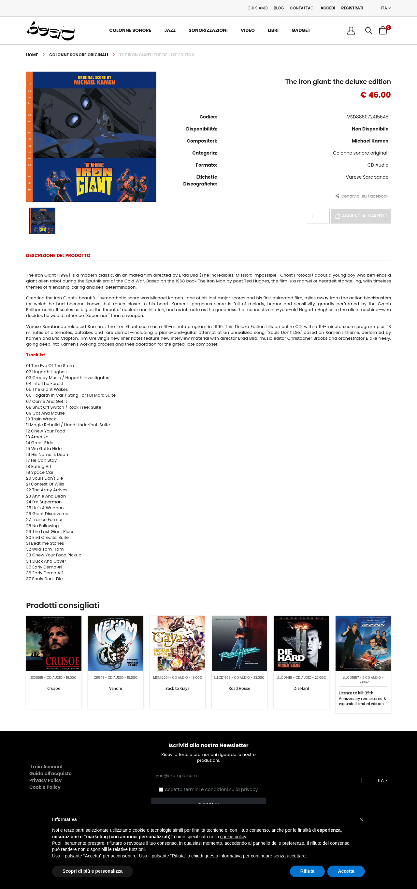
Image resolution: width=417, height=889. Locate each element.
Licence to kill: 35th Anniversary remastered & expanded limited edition (362, 698)
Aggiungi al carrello (365, 216)
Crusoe (53, 688)
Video (248, 30)
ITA (384, 8)
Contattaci (302, 8)
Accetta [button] (346, 871)
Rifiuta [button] (307, 871)
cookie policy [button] (233, 836)
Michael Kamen (370, 141)
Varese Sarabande (367, 177)
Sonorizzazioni (208, 30)
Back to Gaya (177, 688)
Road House (240, 688)
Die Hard (301, 688)
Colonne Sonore (130, 30)
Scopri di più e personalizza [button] (92, 871)
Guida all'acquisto (50, 773)
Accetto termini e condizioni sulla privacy (211, 789)
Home (32, 55)
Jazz (170, 30)
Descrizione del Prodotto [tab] (58, 256)
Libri (273, 30)
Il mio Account (46, 766)
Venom (115, 688)
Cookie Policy (45, 787)
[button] (368, 30)
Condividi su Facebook (362, 196)
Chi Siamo (258, 8)
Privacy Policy (45, 780)
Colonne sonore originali (78, 55)
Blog (279, 8)
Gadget (301, 30)
